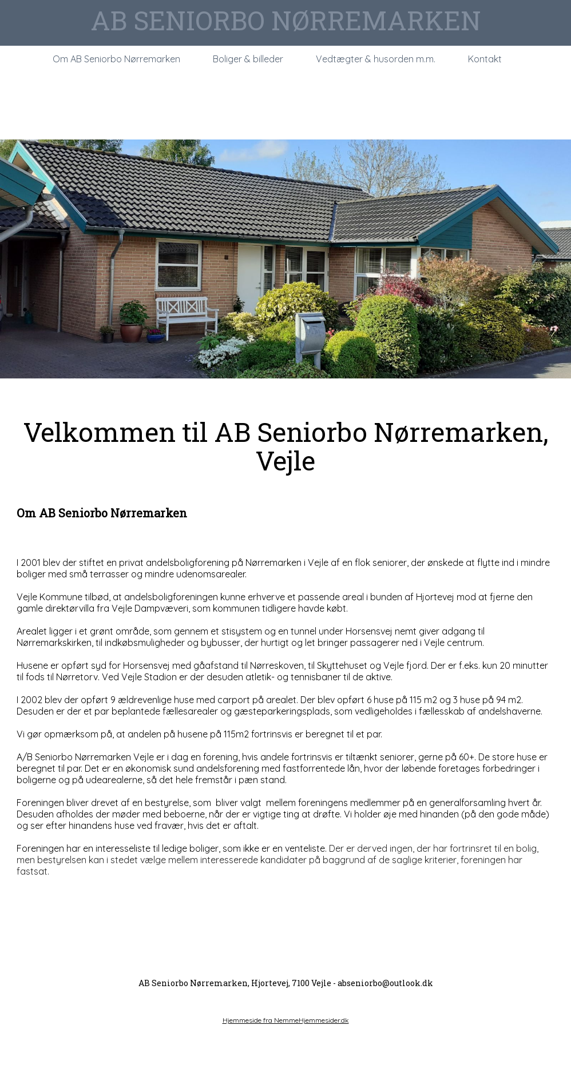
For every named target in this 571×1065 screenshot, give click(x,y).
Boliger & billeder (248, 59)
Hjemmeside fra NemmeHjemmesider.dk (286, 1020)
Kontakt (485, 59)
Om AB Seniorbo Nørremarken (116, 59)
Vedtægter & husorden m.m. (375, 59)
